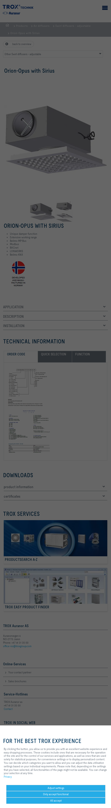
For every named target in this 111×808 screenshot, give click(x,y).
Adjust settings (56, 788)
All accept (56, 800)
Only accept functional (56, 794)
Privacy (8, 776)
